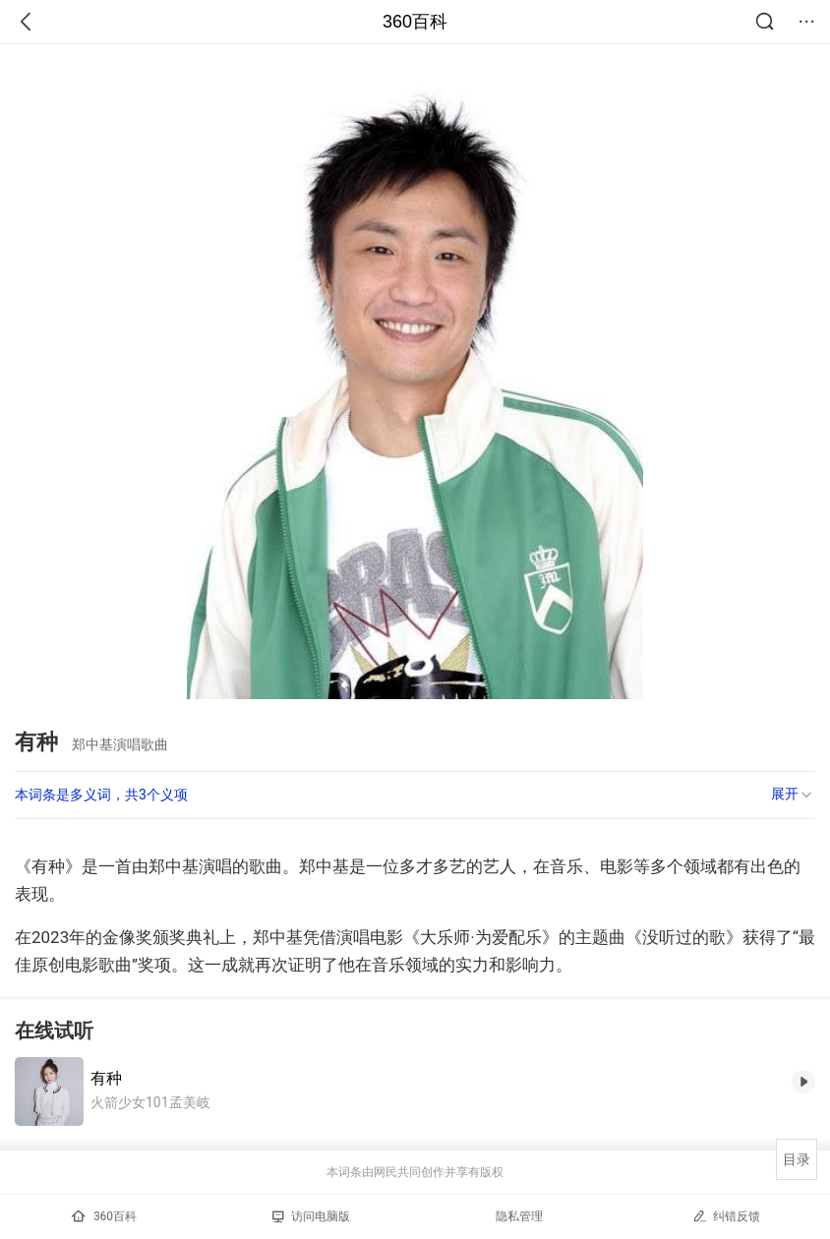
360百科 (415, 21)
